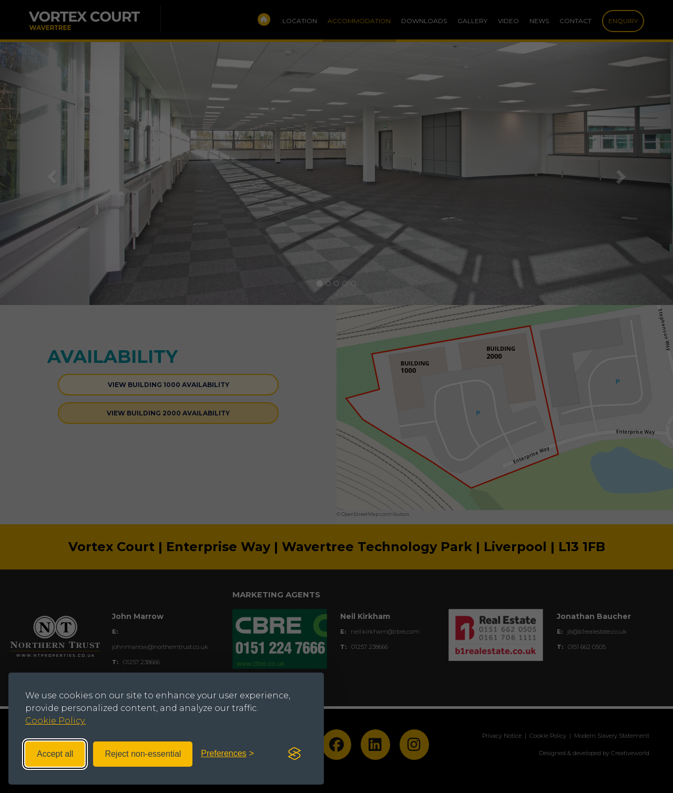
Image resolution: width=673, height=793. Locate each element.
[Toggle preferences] (227, 754)
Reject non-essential (143, 753)
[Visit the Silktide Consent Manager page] (294, 754)
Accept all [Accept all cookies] (55, 753)
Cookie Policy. (55, 721)
